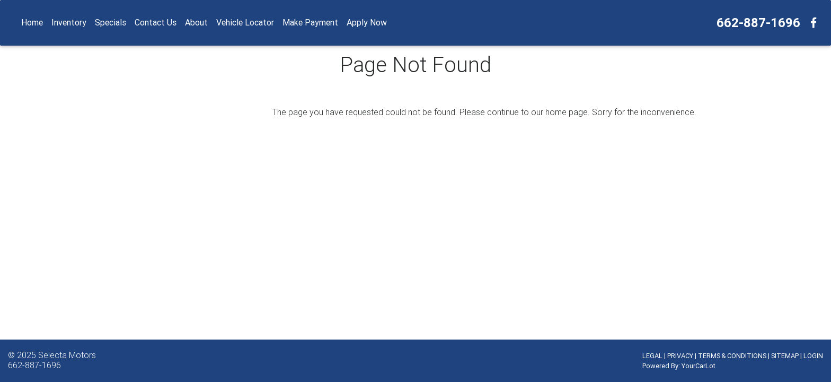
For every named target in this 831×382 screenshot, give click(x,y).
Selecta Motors (67, 355)
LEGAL (652, 355)
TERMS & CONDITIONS (732, 355)
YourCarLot (698, 365)
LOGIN (813, 355)
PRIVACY (680, 355)
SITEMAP (785, 355)
